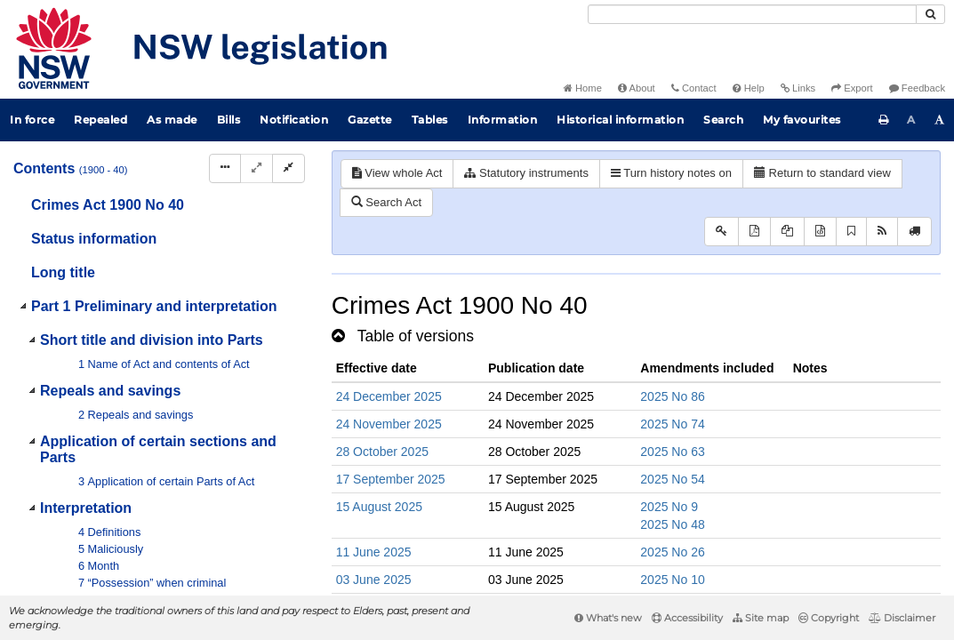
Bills (229, 119)
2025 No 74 (672, 424)
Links (798, 88)
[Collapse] (288, 168)
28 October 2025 (382, 451)
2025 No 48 (672, 524)
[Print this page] (884, 120)
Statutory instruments (526, 173)
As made (172, 119)
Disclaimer (902, 618)
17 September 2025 (390, 479)
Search (723, 119)
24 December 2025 (389, 396)
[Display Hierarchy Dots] (225, 168)
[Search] (752, 14)
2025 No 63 (672, 451)
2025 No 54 (672, 479)
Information (503, 119)
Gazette (370, 119)
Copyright (828, 618)
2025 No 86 (672, 396)
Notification (294, 119)
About (636, 88)
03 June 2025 (374, 579)
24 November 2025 (389, 424)
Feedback (917, 88)
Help (749, 88)
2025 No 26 (672, 552)
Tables (430, 119)
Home (583, 88)
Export (851, 88)
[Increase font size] (940, 120)
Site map (761, 618)
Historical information (620, 119)
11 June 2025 (374, 552)
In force (32, 119)
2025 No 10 (672, 579)
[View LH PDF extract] (787, 231)
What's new (608, 618)
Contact (694, 88)
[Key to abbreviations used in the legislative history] (721, 231)
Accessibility (687, 618)
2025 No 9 (669, 507)
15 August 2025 (379, 507)
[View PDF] (754, 231)
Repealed (100, 119)
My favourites (802, 119)
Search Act (386, 202)
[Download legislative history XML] (820, 231)
